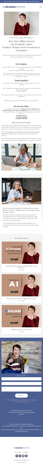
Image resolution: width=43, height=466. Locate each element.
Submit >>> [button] (21, 395)
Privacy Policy (18, 452)
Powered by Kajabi (21, 462)
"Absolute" (20, 410)
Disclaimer (25, 452)
